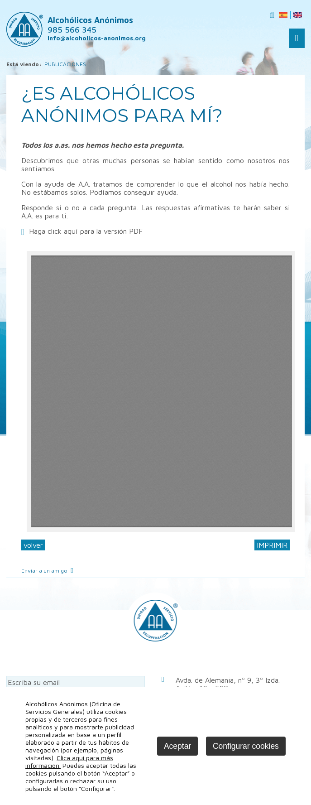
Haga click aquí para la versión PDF (86, 231)
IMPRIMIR (272, 545)
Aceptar (177, 746)
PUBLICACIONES (65, 64)
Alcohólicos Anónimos (90, 24)
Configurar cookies (246, 746)
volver (33, 545)
